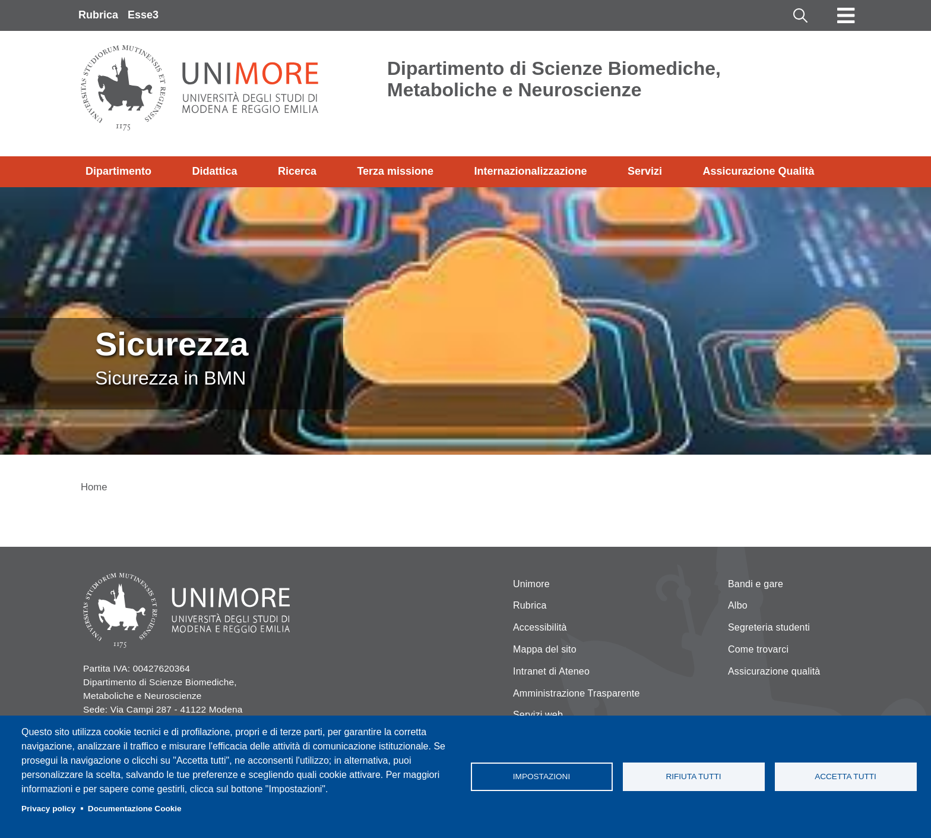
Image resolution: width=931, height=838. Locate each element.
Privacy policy (48, 808)
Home (94, 487)
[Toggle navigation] (846, 15)
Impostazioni (541, 776)
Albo (738, 605)
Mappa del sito (545, 649)
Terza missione (395, 171)
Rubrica (98, 15)
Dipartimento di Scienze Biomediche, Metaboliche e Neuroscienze (554, 79)
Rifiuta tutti (693, 776)
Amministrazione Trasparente (576, 693)
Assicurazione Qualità (758, 171)
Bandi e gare (755, 584)
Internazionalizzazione (530, 171)
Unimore (531, 584)
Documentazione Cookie (135, 808)
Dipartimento (118, 171)
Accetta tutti (845, 776)
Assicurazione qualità (774, 671)
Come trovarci (758, 649)
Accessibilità (540, 627)
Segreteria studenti (769, 627)
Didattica (214, 171)
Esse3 (143, 15)
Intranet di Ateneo (551, 671)
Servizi (645, 171)
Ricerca (297, 171)
